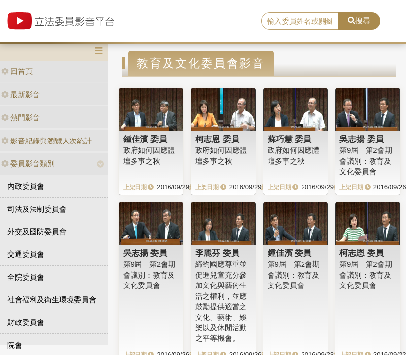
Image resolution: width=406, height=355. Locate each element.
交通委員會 (25, 254)
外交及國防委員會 (37, 231)
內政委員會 (25, 186)
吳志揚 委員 (361, 139)
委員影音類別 (28, 163)
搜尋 (359, 20)
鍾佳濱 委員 (145, 139)
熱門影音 (20, 117)
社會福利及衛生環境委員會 (51, 299)
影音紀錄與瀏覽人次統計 (46, 141)
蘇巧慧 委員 (290, 139)
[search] (299, 21)
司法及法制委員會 (37, 209)
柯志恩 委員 (217, 139)
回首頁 (17, 71)
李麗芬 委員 (217, 252)
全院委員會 (25, 277)
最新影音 (20, 94)
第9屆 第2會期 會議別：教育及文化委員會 (365, 161)
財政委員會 (25, 322)
